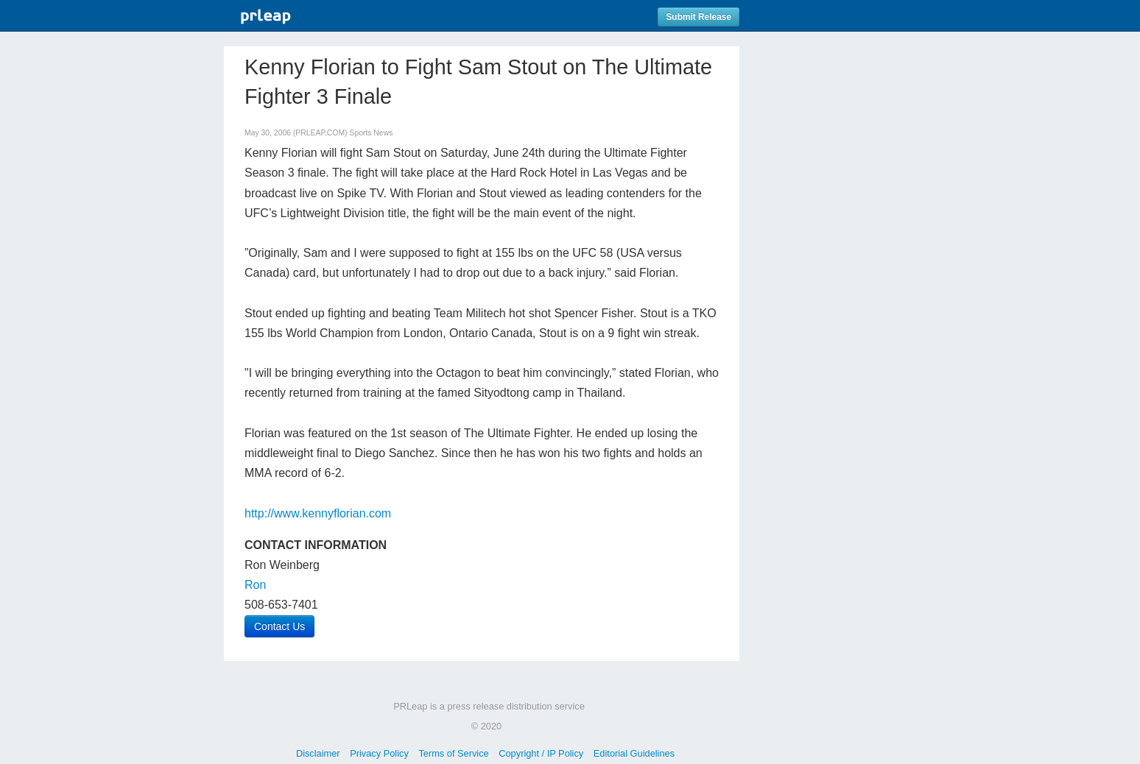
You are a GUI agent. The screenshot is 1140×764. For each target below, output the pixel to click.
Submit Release (698, 17)
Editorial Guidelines (634, 753)
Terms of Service (453, 753)
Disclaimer (318, 753)
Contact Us (279, 626)
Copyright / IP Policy (541, 753)
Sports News (371, 133)
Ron (255, 585)
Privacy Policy (379, 753)
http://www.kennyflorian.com (317, 513)
